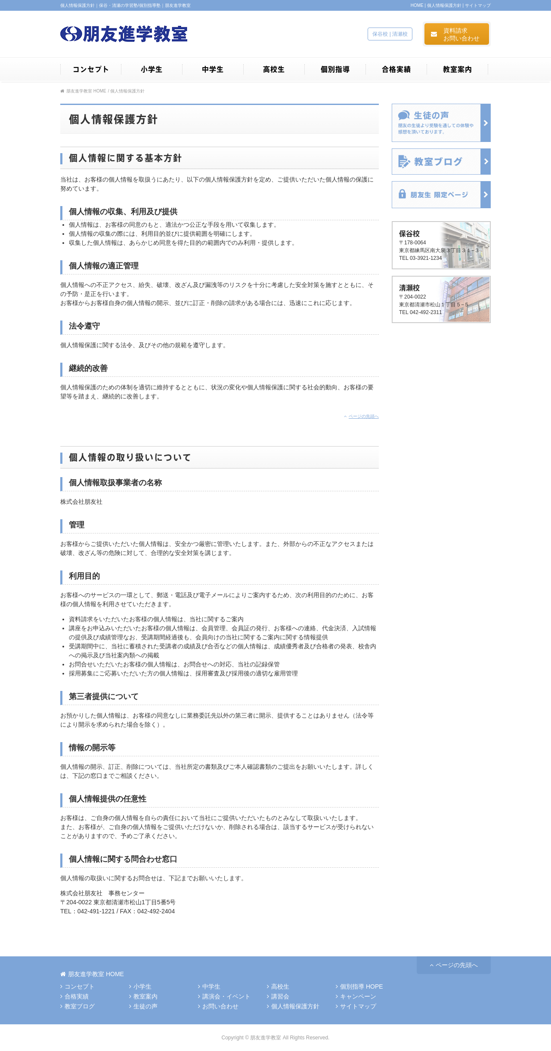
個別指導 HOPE (359, 986)
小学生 (140, 986)
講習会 (278, 996)
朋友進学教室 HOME (83, 91)
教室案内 (143, 996)
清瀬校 (400, 34)
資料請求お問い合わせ (455, 36)
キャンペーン (356, 996)
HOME (417, 5)
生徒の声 (143, 1006)
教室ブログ (77, 1006)
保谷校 (380, 34)
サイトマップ (478, 5)
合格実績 (74, 996)
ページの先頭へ (361, 416)
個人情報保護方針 (444, 5)
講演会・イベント (224, 996)
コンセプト (77, 986)
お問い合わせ (218, 1006)
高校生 (278, 986)
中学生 (209, 986)
